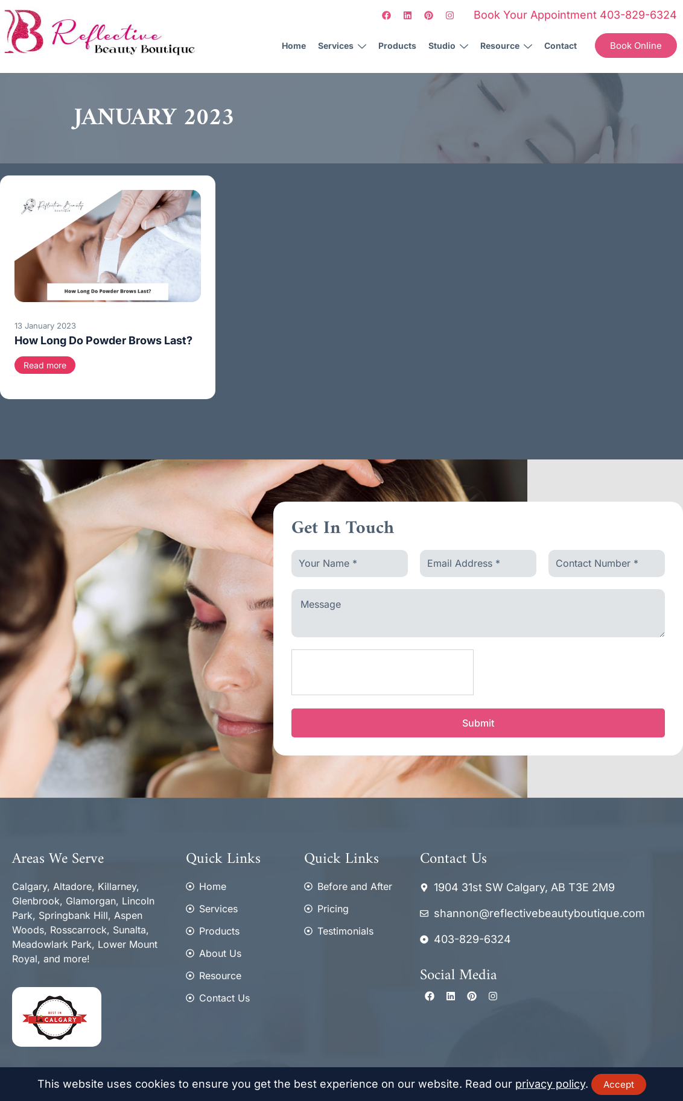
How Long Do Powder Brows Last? (103, 340)
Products (397, 45)
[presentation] (383, 672)
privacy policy (550, 1083)
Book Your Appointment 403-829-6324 (575, 14)
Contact (560, 45)
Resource (506, 46)
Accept (618, 1084)
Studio (448, 46)
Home (294, 45)
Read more (45, 365)
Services (342, 46)
